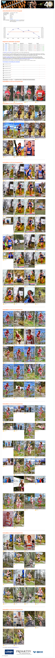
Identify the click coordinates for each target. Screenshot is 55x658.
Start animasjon (5, 79)
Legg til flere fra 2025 (18, 79)
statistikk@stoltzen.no (15, 647)
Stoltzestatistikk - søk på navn (44, 8)
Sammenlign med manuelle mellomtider (29, 79)
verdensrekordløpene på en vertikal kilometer (26, 58)
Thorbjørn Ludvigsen (7, 56)
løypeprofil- (5, 52)
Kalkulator (6, 44)
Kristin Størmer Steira (9, 57)
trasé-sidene (10, 52)
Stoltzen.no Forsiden (51, 8)
